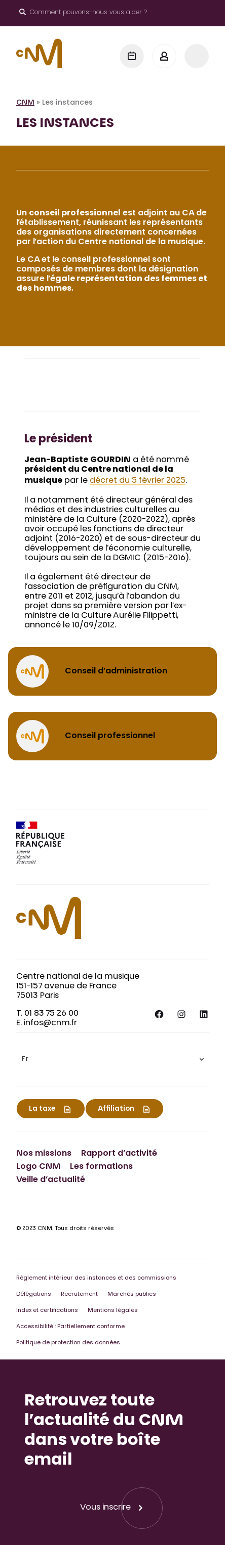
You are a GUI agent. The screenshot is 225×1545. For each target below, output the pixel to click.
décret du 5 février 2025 (137, 481)
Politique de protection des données (68, 1343)
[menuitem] (112, 1059)
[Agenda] (132, 56)
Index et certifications (47, 1310)
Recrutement (79, 1294)
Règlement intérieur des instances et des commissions (96, 1278)
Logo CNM (38, 1167)
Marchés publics (131, 1294)
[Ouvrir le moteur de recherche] (83, 13)
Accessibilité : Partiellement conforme (70, 1327)
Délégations (33, 1294)
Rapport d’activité (119, 1154)
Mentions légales (113, 1310)
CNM (25, 103)
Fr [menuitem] (24, 1059)
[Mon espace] (164, 56)
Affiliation (116, 1109)
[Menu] (196, 56)
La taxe (42, 1109)
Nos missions (43, 1154)
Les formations (101, 1167)
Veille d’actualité (50, 1180)
